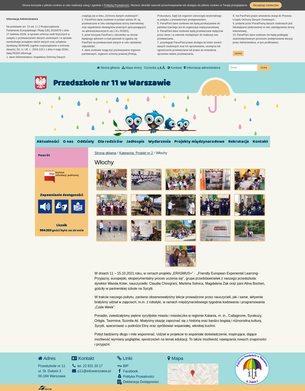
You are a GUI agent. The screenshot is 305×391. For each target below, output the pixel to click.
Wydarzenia (159, 142)
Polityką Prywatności (116, 5)
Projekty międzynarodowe (199, 142)
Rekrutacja (238, 142)
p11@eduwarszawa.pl (91, 371)
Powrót (44, 155)
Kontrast (174, 67)
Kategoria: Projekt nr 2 (136, 153)
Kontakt (260, 142)
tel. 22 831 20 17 (87, 366)
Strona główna (108, 67)
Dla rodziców (110, 142)
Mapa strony (132, 67)
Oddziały (85, 142)
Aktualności (48, 142)
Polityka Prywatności (135, 376)
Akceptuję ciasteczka (266, 5)
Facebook (127, 371)
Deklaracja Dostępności (138, 382)
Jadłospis (135, 142)
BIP (122, 366)
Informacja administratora (202, 67)
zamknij (238, 53)
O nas (68, 142)
